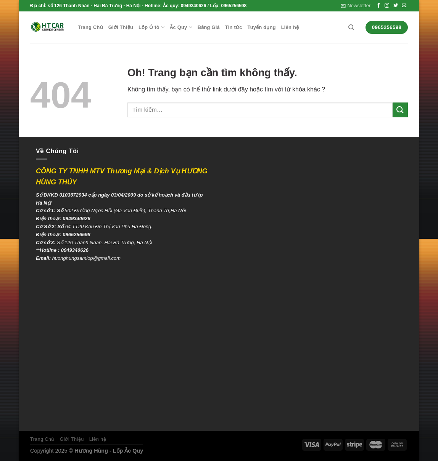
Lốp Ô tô (151, 27)
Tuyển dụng (262, 27)
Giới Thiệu (120, 27)
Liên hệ (290, 27)
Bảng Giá (209, 27)
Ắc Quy (181, 27)
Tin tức (233, 27)
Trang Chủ (90, 27)
